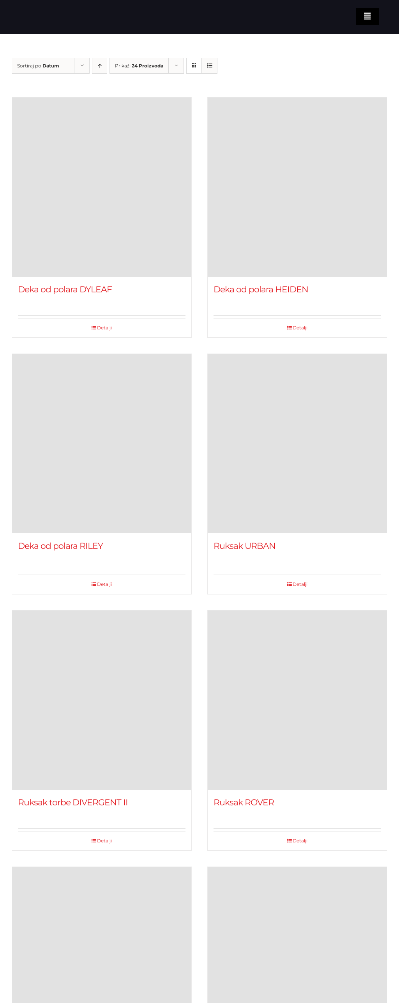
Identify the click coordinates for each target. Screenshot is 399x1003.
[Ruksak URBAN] (297, 443)
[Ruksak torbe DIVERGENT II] (101, 700)
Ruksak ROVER (244, 802)
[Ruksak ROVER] (297, 700)
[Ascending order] (99, 66)
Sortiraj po (38, 66)
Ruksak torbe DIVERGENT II (73, 802)
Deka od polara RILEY (60, 546)
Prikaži (139, 66)
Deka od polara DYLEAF (65, 289)
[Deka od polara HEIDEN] (297, 187)
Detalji (104, 328)
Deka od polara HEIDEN (261, 289)
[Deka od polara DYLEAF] (101, 187)
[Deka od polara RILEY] (101, 443)
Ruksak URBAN (244, 546)
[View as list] (209, 65)
